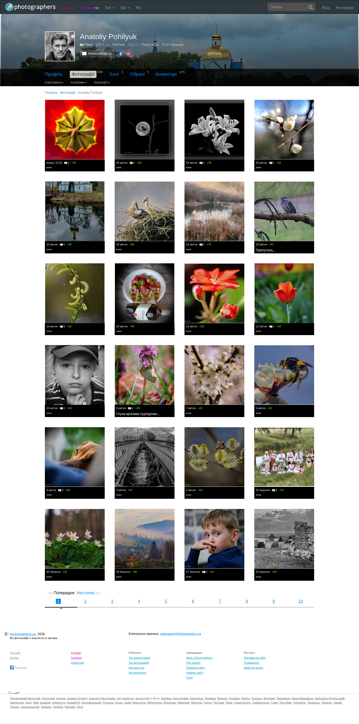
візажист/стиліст (77, 698)
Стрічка (67, 7)
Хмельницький (30, 706)
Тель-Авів (285, 702)
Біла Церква (180, 698)
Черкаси (46, 706)
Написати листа (100, 53)
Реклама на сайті (255, 657)
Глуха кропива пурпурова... (138, 414)
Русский (15, 652)
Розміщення (251, 662)
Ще (125, 7)
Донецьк (256, 698)
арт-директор (125, 698)
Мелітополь (154, 702)
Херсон (14, 706)
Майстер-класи (253, 667)
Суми (274, 702)
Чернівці (70, 706)
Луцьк (119, 702)
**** (49, 168)
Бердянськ (196, 698)
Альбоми (79, 82)
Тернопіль (299, 702)
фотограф (48, 698)
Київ (35, 702)
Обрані (137, 74)
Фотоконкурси (137, 672)
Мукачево (170, 702)
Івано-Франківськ (302, 698)
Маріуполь (139, 702)
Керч (29, 702)
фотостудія (142, 698)
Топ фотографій (139, 662)
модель (61, 698)
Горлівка (234, 698)
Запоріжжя (283, 698)
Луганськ (108, 702)
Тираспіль (313, 702)
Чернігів (58, 706)
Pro (138, 7)
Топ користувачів (139, 657)
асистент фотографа (102, 698)
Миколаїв (183, 702)
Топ (110, 7)
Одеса (208, 702)
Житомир (269, 698)
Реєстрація (345, 7)
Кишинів (45, 702)
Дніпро (245, 698)
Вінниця (222, 698)
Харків (338, 702)
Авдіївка (166, 698)
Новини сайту (195, 672)
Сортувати (54, 82)
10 (300, 601)
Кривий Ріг (73, 702)
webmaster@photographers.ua (180, 634)
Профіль (54, 74)
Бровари (210, 698)
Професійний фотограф (25, 698)
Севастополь (242, 702)
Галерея (89, 7)
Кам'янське (17, 702)
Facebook (18, 667)
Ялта (80, 706)
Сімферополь (260, 702)
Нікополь (196, 702)
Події (189, 677)
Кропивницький (91, 702)
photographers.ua (23, 634)
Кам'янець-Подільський (329, 698)
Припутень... (266, 250)
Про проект (193, 662)
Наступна (90, 593)
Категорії (102, 82)
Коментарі (166, 74)
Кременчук (59, 702)
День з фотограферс (199, 657)
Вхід (326, 7)
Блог (114, 74)
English (14, 657)
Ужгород (326, 702)
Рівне (88, 44)
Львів (127, 702)
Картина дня (136, 667)
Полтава (218, 702)
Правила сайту (195, 667)
